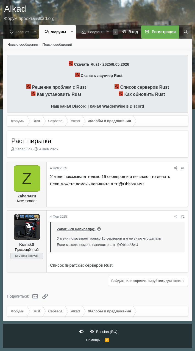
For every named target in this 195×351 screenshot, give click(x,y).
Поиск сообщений (57, 45)
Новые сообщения (22, 45)
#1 (183, 168)
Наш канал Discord (69, 106)
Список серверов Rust (144, 87)
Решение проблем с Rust (59, 87)
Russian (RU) (104, 332)
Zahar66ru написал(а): (76, 229)
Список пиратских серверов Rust (81, 265)
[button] (36, 32)
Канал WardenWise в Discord (117, 106)
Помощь (93, 340)
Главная (23, 32)
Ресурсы (96, 32)
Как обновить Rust (144, 94)
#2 (183, 217)
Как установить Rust (59, 94)
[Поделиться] (175, 168)
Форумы (60, 32)
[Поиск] (183, 32)
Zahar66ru (23, 149)
